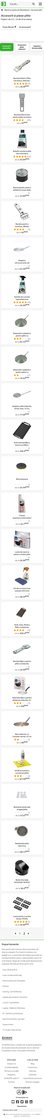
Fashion (6, 986)
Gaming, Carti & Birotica (12, 991)
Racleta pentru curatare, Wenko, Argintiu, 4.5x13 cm (22, 226)
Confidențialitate (11, 1067)
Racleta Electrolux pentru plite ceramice (22, 116)
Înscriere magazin (33, 1082)
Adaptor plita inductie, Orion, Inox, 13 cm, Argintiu (22, 408)
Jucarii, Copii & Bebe (11, 1002)
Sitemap (32, 1071)
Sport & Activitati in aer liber (14, 1019)
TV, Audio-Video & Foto (12, 1030)
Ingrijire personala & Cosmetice (15, 997)
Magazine (11, 1074)
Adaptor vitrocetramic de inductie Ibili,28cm (22, 262)
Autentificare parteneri (32, 1078)
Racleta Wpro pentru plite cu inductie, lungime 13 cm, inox (22, 663)
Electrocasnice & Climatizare (14, 981)
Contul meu (32, 1067)
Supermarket (8, 1024)
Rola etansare (22, 479)
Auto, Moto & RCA (10, 970)
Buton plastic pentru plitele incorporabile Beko (22, 190)
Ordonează (25, 27)
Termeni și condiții (11, 1071)
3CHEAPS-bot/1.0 (11, 1078)
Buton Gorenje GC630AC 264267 (22, 881)
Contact (11, 1082)
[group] (6, 47)
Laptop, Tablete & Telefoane (14, 1008)
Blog (32, 1064)
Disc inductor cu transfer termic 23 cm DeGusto (22, 736)
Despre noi (11, 1064)
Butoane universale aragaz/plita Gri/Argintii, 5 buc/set (22, 809)
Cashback (33, 1074)
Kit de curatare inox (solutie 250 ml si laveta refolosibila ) (22, 590)
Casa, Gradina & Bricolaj (12, 975)
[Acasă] (2, 10)
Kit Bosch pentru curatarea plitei (22, 771)
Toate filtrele (9, 27)
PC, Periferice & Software (13, 1013)
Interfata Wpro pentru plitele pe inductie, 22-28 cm (22, 700)
